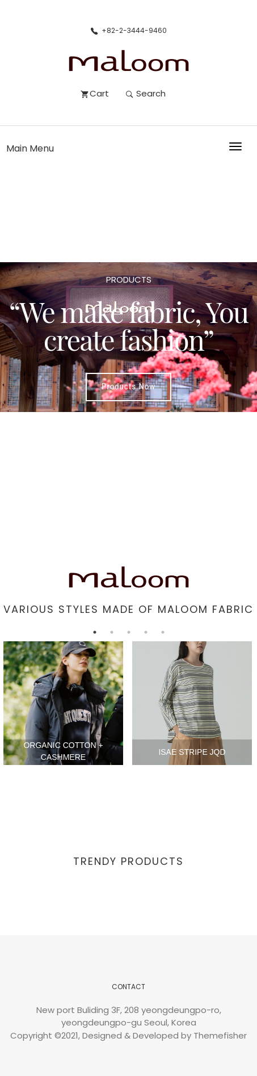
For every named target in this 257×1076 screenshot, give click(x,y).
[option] (128, 337)
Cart (95, 93)
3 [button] (128, 632)
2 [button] (111, 632)
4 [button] (145, 632)
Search (146, 93)
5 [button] (162, 632)
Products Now (128, 386)
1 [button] (94, 632)
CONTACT (128, 986)
